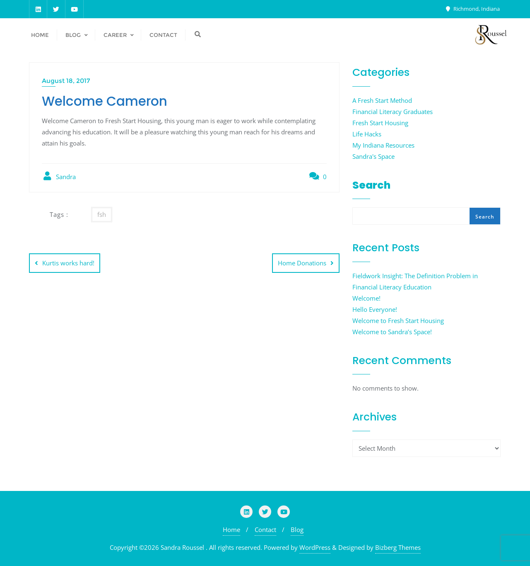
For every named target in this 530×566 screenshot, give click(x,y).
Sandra (59, 176)
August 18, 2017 (66, 81)
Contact (265, 529)
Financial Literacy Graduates (392, 111)
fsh (101, 214)
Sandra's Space (373, 156)
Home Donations (302, 263)
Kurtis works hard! (68, 263)
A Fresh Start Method (382, 100)
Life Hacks (366, 134)
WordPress (314, 547)
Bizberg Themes (398, 547)
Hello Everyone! (374, 309)
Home (231, 529)
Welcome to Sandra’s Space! (392, 332)
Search (371, 185)
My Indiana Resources (383, 145)
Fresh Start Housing (380, 123)
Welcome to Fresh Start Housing (398, 320)
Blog (297, 529)
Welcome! (366, 298)
